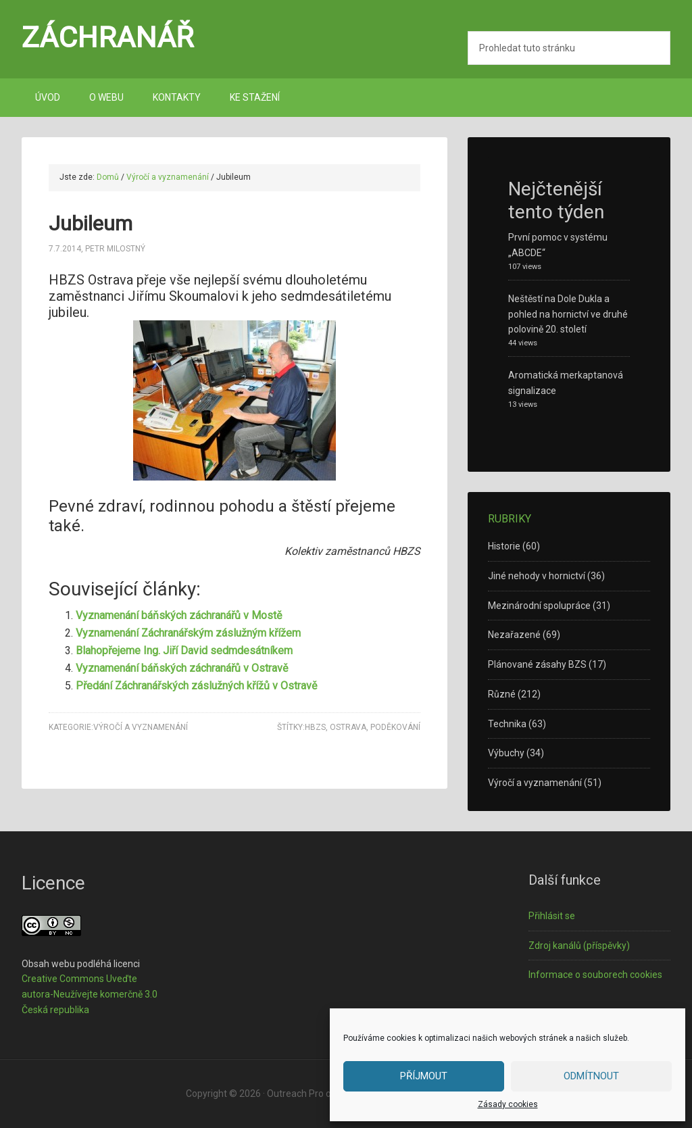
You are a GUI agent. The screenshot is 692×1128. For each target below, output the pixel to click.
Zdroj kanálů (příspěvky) (579, 945)
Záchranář (108, 37)
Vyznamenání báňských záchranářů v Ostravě (182, 668)
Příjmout (423, 1076)
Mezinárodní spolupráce (539, 605)
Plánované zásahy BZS (537, 664)
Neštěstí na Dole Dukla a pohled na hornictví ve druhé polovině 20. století (568, 314)
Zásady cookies (508, 1104)
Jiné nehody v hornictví (536, 575)
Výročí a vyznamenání (140, 727)
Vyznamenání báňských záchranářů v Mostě (179, 615)
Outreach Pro (295, 1093)
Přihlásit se (551, 915)
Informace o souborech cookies (595, 974)
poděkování (395, 727)
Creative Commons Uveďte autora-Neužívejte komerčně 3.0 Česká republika (89, 994)
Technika (507, 723)
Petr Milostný (115, 248)
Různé (502, 694)
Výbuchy (506, 752)
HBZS (315, 727)
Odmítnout (591, 1076)
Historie (504, 546)
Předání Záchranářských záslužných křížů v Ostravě (196, 685)
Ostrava (348, 727)
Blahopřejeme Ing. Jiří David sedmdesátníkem (184, 650)
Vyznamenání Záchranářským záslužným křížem (188, 633)
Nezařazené (514, 634)
